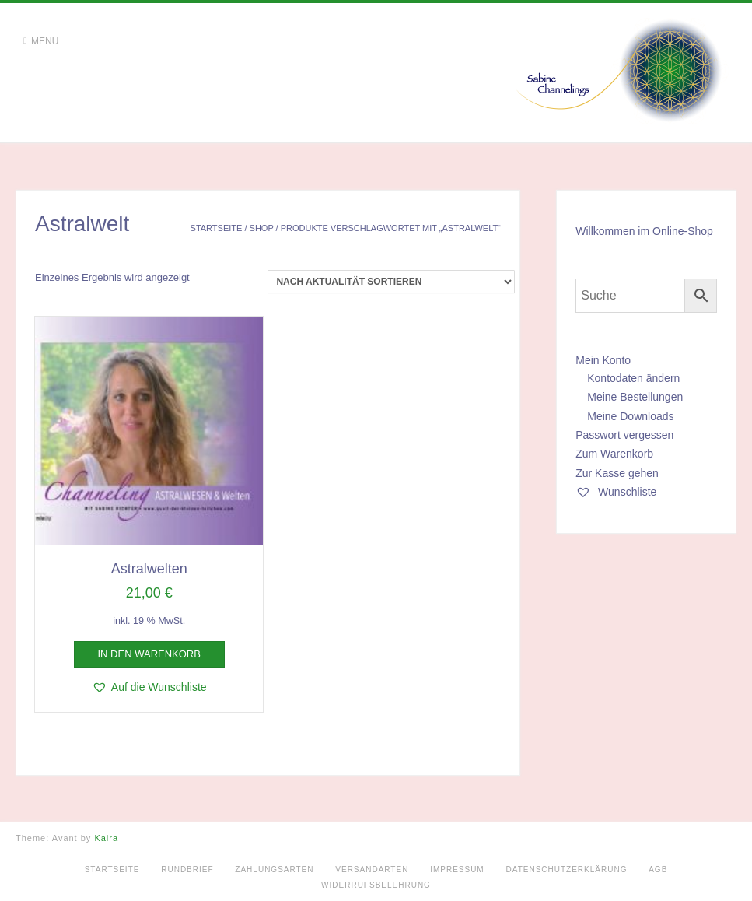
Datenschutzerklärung (566, 869)
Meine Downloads (630, 416)
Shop (262, 228)
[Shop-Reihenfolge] (391, 281)
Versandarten (371, 869)
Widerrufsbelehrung (376, 885)
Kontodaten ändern (633, 378)
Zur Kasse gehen (617, 473)
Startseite (217, 228)
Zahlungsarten (274, 869)
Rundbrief (187, 869)
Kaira (106, 838)
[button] (149, 687)
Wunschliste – (620, 492)
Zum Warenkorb (614, 453)
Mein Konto (603, 360)
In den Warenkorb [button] (149, 654)
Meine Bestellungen (635, 397)
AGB (658, 869)
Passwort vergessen (624, 435)
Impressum (457, 869)
